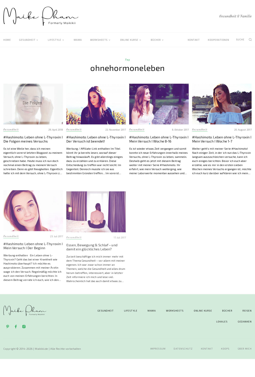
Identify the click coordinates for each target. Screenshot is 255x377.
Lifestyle (54, 39)
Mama (78, 39)
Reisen (247, 310)
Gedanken (245, 321)
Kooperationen (218, 39)
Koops (225, 348)
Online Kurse (129, 39)
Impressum (158, 348)
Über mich (245, 348)
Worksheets (99, 39)
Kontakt (194, 39)
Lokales (222, 321)
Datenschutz (183, 348)
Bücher (156, 39)
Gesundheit (27, 39)
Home (7, 39)
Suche (240, 39)
